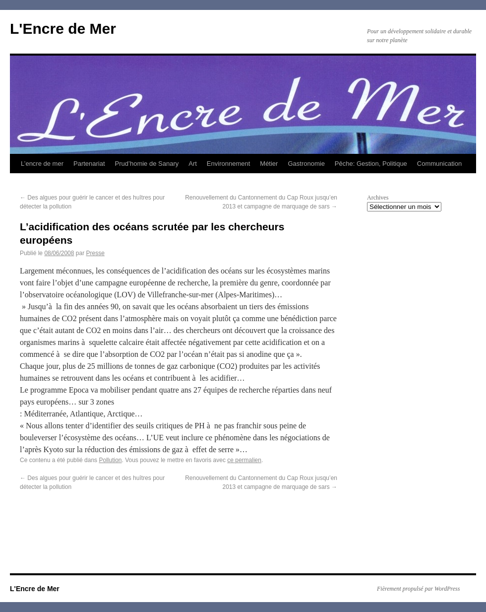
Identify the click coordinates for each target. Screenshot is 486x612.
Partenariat (89, 163)
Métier (269, 163)
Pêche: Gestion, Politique (371, 163)
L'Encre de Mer (63, 28)
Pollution (110, 460)
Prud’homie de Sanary (147, 163)
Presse (95, 253)
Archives (377, 197)
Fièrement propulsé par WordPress (418, 588)
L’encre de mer (42, 163)
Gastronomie (306, 163)
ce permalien (244, 460)
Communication (439, 163)
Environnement (228, 163)
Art (192, 163)
